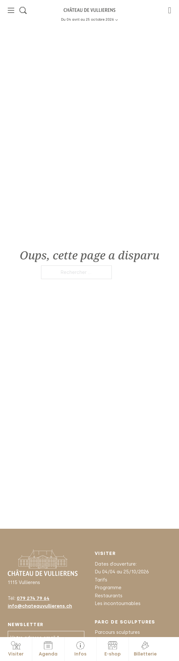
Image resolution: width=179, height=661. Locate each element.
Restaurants (108, 596)
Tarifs (101, 580)
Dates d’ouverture (115, 564)
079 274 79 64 (33, 598)
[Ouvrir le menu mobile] (11, 10)
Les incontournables (118, 603)
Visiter (105, 553)
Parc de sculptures (125, 622)
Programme (108, 588)
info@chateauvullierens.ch (40, 606)
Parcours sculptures (117, 632)
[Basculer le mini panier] (169, 10)
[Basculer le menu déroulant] (116, 19)
